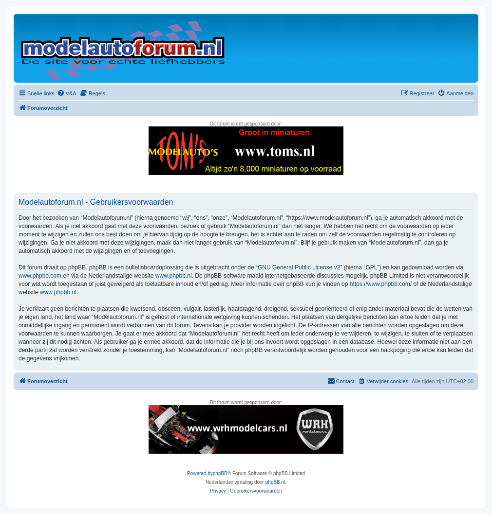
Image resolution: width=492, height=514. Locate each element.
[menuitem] (66, 93)
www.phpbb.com (40, 275)
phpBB (220, 473)
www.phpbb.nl (173, 275)
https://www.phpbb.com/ (381, 284)
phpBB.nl (275, 482)
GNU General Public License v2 (299, 267)
